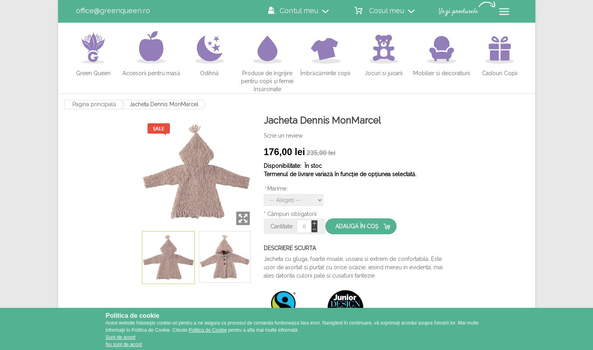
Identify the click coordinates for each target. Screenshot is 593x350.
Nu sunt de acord (124, 344)
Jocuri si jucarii (383, 53)
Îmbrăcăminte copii (325, 53)
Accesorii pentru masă (151, 53)
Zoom (243, 218)
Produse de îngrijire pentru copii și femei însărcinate (267, 61)
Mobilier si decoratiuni (441, 53)
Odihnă (207, 53)
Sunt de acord (121, 337)
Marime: (276, 188)
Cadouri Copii (499, 53)
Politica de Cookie (208, 330)
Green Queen (93, 53)
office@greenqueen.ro (113, 10)
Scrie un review (283, 135)
